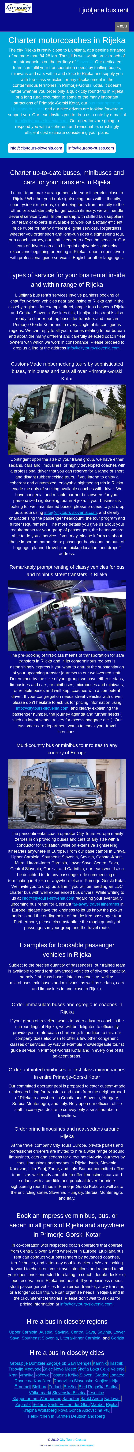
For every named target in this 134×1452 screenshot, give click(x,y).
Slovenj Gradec (94, 1375)
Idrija (113, 1380)
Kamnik (100, 1363)
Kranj (13, 1375)
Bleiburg (40, 1386)
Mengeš (84, 1363)
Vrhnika (27, 1375)
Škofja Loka (88, 1369)
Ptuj (106, 1410)
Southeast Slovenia (40, 1338)
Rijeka (112, 1404)
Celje (105, 1369)
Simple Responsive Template (64, 1445)
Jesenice (96, 1392)
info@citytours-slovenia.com (41, 120)
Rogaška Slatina (103, 1386)
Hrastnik (115, 1363)
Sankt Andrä (91, 1398)
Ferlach (56, 1386)
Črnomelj (22, 1386)
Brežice (71, 1386)
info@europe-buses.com (91, 148)
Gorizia (117, 1338)
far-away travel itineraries (95, 904)
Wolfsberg (47, 1410)
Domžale (37, 1363)
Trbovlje (16, 1369)
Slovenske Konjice (91, 1380)
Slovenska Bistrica (69, 1392)
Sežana (39, 1404)
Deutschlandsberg (88, 1416)
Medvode (33, 1369)
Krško (73, 1375)
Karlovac (112, 1398)
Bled (83, 1386)
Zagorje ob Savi (61, 1363)
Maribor (98, 1404)
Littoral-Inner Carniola (80, 1338)
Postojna (59, 1375)
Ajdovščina (92, 1410)
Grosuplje (19, 1363)
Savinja (62, 1332)
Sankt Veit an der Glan (69, 1404)
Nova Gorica (69, 1410)
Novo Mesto (65, 1369)
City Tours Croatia (73, 1439)
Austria (46, 1332)
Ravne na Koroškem (34, 1380)
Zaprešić (23, 1404)
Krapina (29, 1410)
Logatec (116, 1375)
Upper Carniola (23, 1332)
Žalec (48, 1369)
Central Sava (83, 1332)
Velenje (118, 1369)
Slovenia (85, 61)
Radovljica (63, 1380)
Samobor (70, 1398)
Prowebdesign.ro (87, 1445)
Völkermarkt (40, 1392)
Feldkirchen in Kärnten (49, 1416)
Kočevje (42, 1375)
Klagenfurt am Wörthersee (36, 1398)
